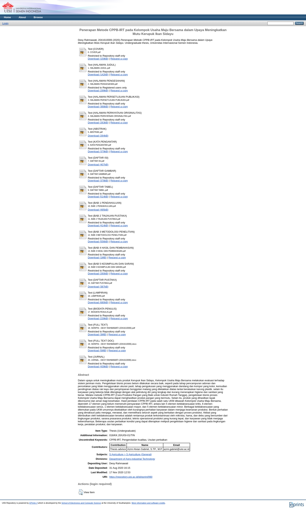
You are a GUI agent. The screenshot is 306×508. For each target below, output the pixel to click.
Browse (38, 17)
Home (7, 17)
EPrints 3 (33, 503)
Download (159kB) (98, 58)
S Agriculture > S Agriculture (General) (130, 454)
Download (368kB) (98, 106)
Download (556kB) (98, 241)
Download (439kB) (98, 366)
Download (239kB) (98, 318)
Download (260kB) (98, 273)
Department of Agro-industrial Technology (132, 458)
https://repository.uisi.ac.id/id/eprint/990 (130, 476)
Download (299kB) (98, 90)
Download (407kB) (98, 164)
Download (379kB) (98, 151)
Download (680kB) (98, 302)
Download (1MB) (97, 257)
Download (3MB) (97, 334)
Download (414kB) (98, 225)
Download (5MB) (97, 350)
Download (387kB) (98, 286)
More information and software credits (148, 503)
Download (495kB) (98, 209)
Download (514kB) (98, 196)
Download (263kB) (98, 122)
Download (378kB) (98, 180)
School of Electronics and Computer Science (81, 503)
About (22, 17)
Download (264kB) (98, 135)
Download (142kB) (98, 74)
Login (5, 23)
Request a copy (119, 58)
